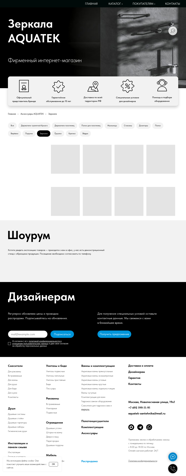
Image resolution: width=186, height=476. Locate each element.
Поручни (29, 133)
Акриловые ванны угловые (93, 380)
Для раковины (14, 371)
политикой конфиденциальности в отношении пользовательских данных (37, 342)
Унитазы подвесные (55, 371)
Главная (91, 3)
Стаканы (128, 125)
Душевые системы (16, 414)
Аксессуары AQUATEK (32, 113)
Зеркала (44, 133)
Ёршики (58, 133)
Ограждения (54, 422)
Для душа (12, 384)
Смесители (15, 366)
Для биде (12, 388)
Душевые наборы (16, 426)
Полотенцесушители (95, 421)
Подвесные (51, 412)
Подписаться (62, 334)
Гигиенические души (17, 431)
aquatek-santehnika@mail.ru (146, 413)
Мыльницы (112, 125)
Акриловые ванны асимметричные (97, 375)
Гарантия (134, 378)
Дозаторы (143, 125)
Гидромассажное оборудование (96, 401)
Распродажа (89, 461)
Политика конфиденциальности (142, 460)
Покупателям (143, 3)
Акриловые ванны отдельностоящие (98, 388)
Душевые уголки (54, 428)
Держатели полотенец (64, 125)
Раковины (52, 398)
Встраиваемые (53, 404)
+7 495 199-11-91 (139, 407)
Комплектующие (92, 427)
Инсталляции (14, 452)
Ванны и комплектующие (98, 366)
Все (12, 125)
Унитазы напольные (55, 375)
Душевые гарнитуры (17, 422)
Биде (48, 384)
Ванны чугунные (88, 392)
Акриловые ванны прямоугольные (97, 371)
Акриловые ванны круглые (93, 384)
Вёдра (85, 133)
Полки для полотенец (90, 125)
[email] (28, 334)
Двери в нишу (52, 436)
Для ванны (13, 380)
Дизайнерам (136, 372)
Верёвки (14, 133)
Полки (158, 125)
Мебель (51, 455)
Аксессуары (89, 433)
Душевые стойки (15, 418)
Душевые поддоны (54, 445)
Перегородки (52, 441)
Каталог (114, 3)
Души (11, 408)
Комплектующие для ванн (93, 397)
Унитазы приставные (55, 380)
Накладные (51, 408)
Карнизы (85, 409)
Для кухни (12, 392)
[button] (114, 334)
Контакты (172, 3)
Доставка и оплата (140, 365)
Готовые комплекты (17, 456)
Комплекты (13, 397)
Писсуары (51, 388)
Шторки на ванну (54, 432)
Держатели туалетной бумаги (34, 125)
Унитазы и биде (56, 366)
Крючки (72, 133)
